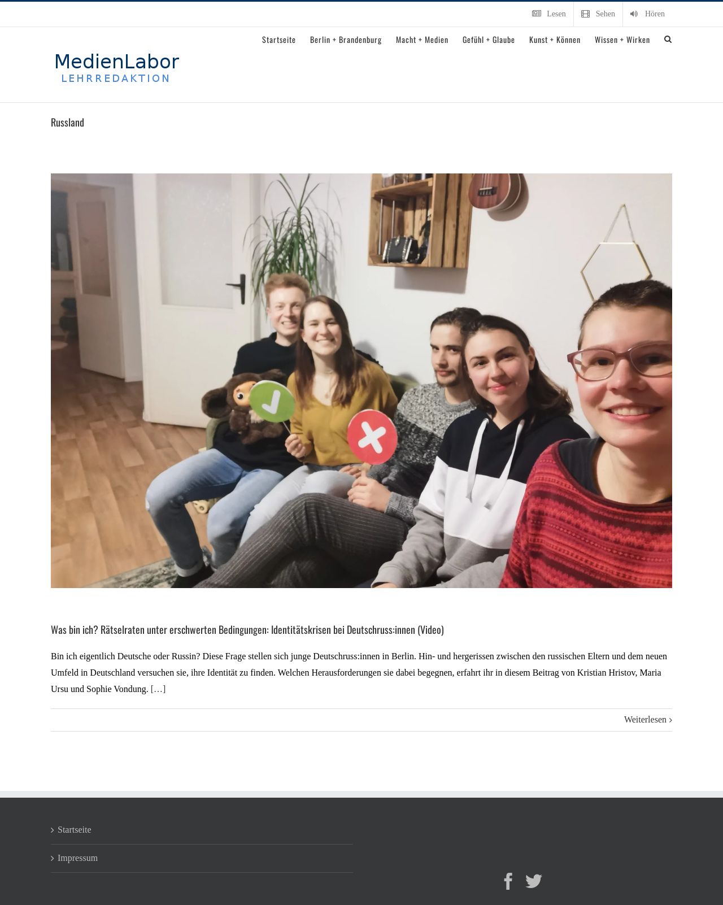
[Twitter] (533, 881)
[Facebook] (508, 881)
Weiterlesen (645, 719)
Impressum (78, 858)
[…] (158, 689)
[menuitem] (549, 14)
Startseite (75, 829)
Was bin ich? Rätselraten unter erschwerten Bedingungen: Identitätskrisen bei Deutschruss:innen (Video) (247, 629)
